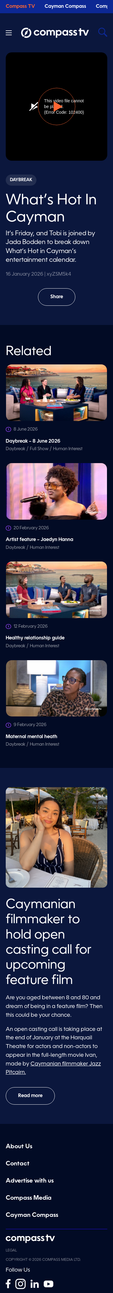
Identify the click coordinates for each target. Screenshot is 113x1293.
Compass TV (20, 6)
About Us (19, 1147)
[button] (56, 106)
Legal (11, 1250)
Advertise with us (30, 1181)
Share (60, 300)
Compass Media (29, 1198)
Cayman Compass (65, 6)
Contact (18, 1164)
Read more (30, 1095)
